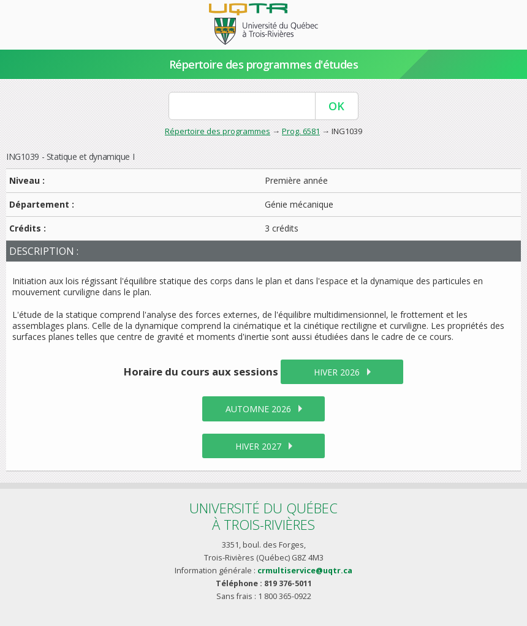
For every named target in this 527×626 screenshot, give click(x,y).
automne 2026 (258, 409)
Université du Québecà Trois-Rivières (263, 516)
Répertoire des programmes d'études (263, 64)
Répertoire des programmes (217, 131)
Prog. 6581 (301, 131)
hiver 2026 (337, 372)
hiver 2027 (258, 446)
